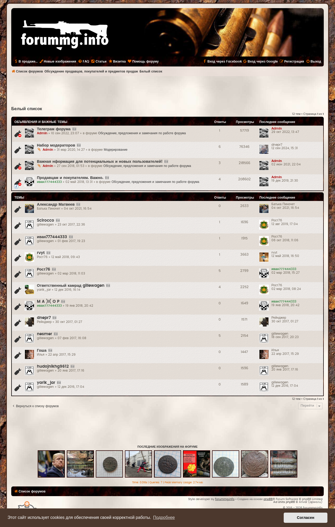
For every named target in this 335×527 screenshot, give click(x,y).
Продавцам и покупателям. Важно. (70, 178)
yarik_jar (46, 383)
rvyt (41, 253)
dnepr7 (44, 318)
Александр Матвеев (56, 204)
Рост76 (43, 269)
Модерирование (115, 149)
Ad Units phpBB (284, 502)
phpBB (268, 499)
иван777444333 (52, 237)
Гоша (42, 350)
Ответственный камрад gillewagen (70, 286)
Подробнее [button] (164, 517)
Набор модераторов (56, 145)
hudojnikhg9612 (53, 366)
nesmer (44, 334)
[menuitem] (83, 61)
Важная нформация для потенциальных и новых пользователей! (100, 162)
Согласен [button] (305, 517)
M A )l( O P (48, 302)
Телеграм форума (54, 129)
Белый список (26, 109)
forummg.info (224, 499)
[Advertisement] (167, 90)
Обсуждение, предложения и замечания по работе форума (142, 133)
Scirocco (45, 220)
